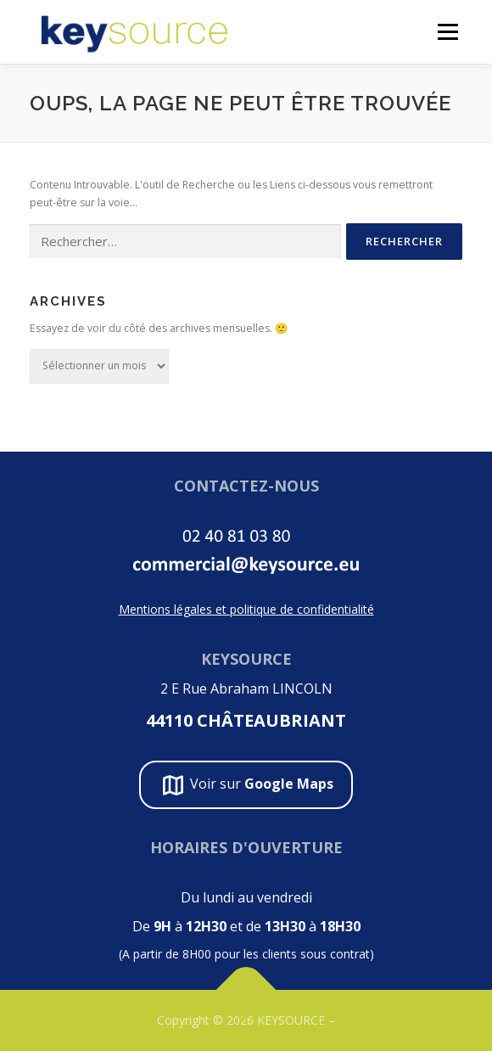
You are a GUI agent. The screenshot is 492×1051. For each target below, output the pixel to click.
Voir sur (246, 785)
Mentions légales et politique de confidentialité (246, 609)
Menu (447, 32)
